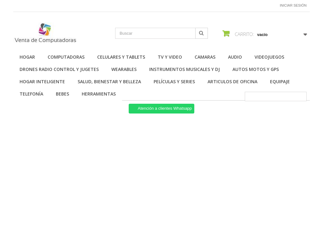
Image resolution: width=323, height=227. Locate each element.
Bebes (62, 94)
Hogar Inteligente (42, 81)
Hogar (27, 57)
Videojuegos (269, 57)
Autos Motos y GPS (255, 69)
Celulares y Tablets (121, 57)
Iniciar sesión (293, 5)
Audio (235, 57)
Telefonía (31, 94)
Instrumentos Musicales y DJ (184, 69)
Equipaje (280, 81)
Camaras (205, 57)
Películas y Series (174, 81)
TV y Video (170, 57)
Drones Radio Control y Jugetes (59, 69)
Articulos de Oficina (232, 81)
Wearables (124, 69)
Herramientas (99, 94)
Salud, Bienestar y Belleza (109, 81)
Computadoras (66, 57)
